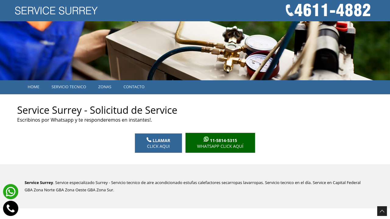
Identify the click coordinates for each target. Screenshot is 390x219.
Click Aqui (158, 143)
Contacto (133, 86)
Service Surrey (39, 182)
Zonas (105, 86)
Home (34, 86)
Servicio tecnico (68, 86)
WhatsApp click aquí (220, 143)
